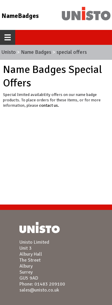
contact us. (49, 105)
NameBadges (20, 16)
